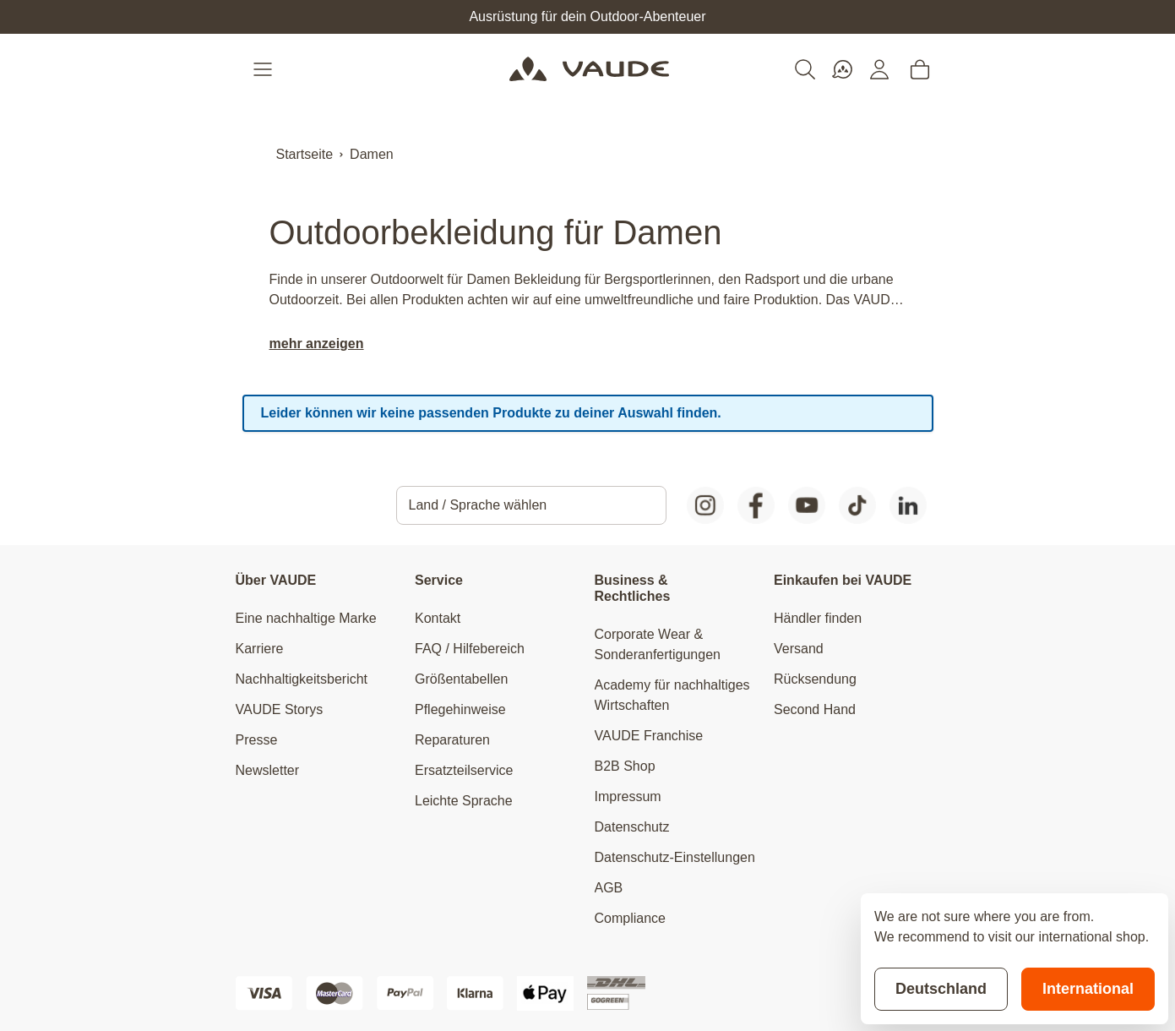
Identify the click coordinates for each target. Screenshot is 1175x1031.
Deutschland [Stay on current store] (941, 988)
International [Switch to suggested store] (1088, 988)
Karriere (260, 648)
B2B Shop (625, 766)
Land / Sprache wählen (478, 505)
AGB (609, 888)
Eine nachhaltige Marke (306, 618)
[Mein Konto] (879, 69)
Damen (372, 154)
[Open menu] (264, 69)
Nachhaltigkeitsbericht (302, 679)
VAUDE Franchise (649, 735)
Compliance (630, 918)
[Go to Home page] (589, 69)
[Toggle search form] (805, 69)
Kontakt (437, 618)
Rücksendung (815, 679)
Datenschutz (632, 827)
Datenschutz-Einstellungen (675, 857)
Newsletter (268, 770)
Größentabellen (461, 679)
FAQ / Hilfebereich (470, 648)
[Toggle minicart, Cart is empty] (919, 69)
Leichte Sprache (464, 801)
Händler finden (818, 618)
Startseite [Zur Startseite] (305, 154)
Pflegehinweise (460, 709)
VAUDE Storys (280, 709)
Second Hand (815, 709)
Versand (799, 648)
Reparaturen (452, 740)
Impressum (628, 796)
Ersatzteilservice (464, 770)
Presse (257, 740)
